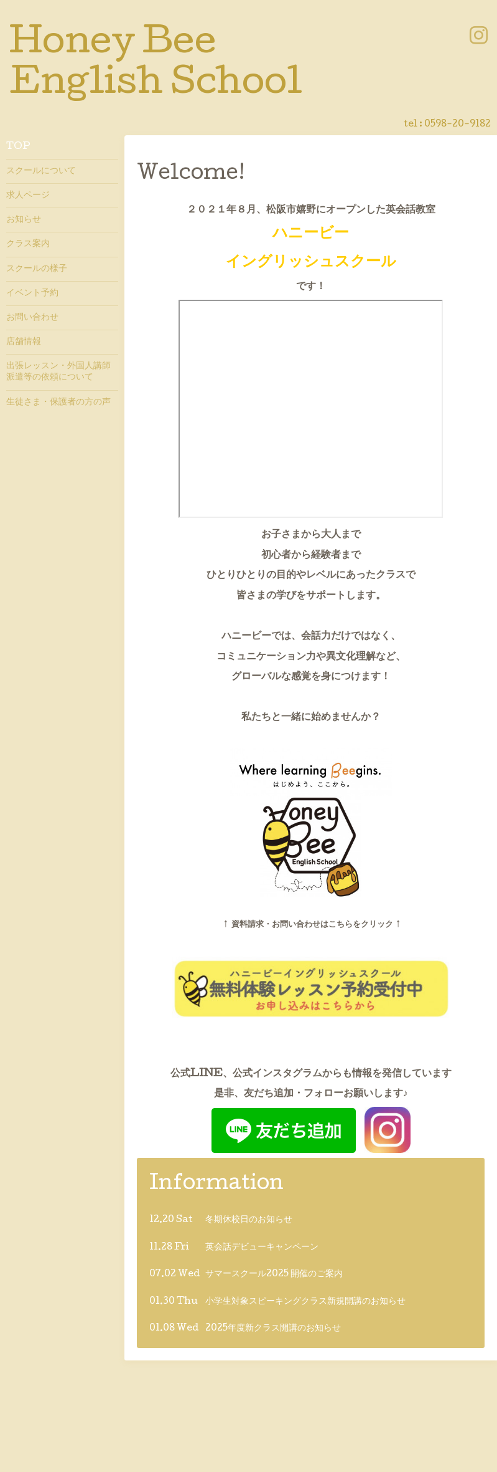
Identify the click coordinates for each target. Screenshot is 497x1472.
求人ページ (28, 196)
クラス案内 (28, 244)
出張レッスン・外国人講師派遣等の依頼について (58, 372)
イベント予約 (32, 294)
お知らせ (23, 220)
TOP (18, 147)
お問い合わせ (32, 318)
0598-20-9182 (457, 125)
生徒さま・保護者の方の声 (58, 403)
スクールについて (41, 171)
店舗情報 (23, 342)
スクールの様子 (36, 269)
